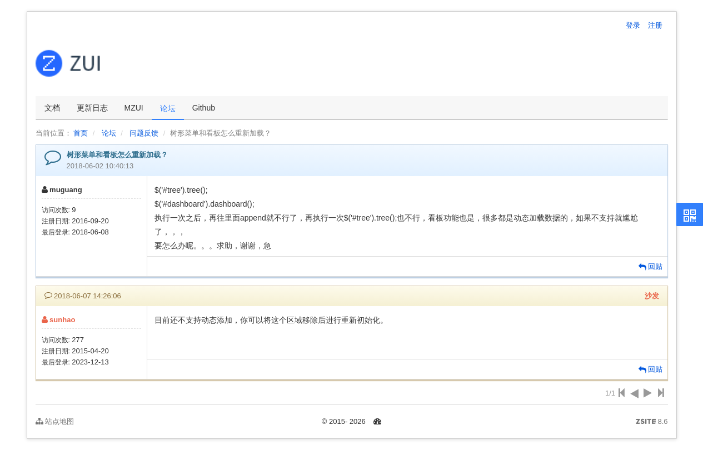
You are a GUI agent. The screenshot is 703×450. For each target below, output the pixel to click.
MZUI (133, 107)
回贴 (651, 266)
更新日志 (92, 107)
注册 (655, 25)
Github (203, 107)
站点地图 (55, 421)
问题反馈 (143, 133)
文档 (52, 107)
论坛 (168, 108)
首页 (80, 133)
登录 (633, 25)
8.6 (652, 422)
